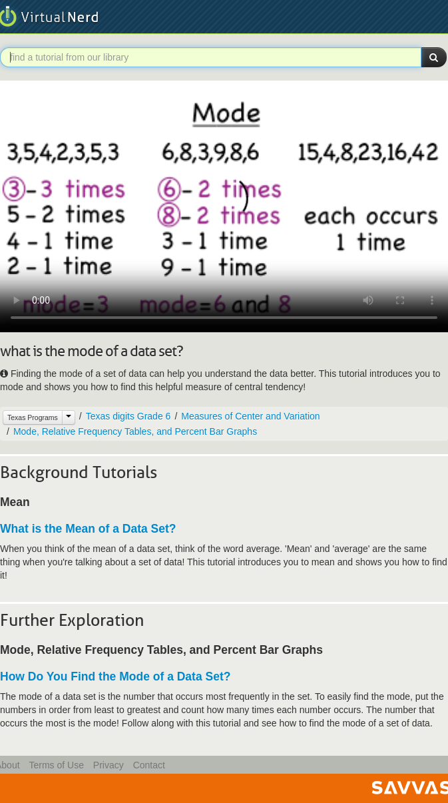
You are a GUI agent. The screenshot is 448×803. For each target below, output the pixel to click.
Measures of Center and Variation (250, 416)
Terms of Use (56, 765)
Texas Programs (32, 417)
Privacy (108, 765)
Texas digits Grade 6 (128, 416)
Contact (149, 765)
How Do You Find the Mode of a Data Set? (115, 676)
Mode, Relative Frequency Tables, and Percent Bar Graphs (135, 431)
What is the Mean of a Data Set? (88, 528)
